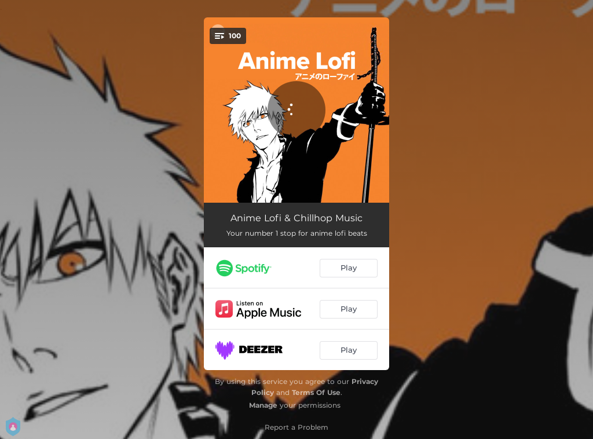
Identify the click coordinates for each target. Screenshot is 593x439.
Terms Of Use (316, 392)
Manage (263, 405)
